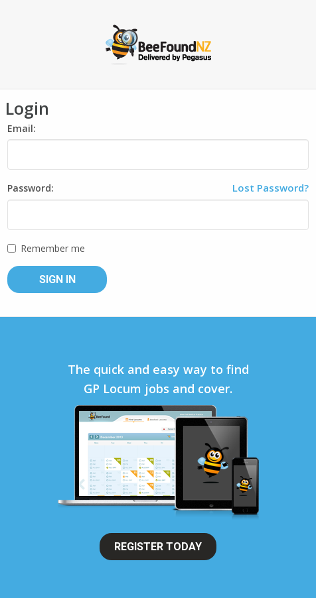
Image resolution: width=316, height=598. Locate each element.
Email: (21, 128)
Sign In (57, 279)
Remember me (46, 248)
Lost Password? (270, 187)
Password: (30, 188)
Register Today (158, 546)
